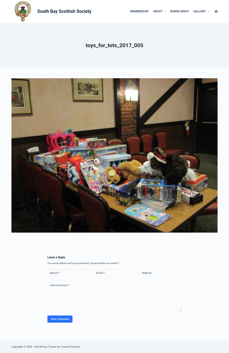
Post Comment (60, 319)
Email (100, 273)
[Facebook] (216, 11)
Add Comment (59, 285)
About (160, 11)
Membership (139, 11)
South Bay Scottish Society (64, 11)
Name (54, 273)
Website (147, 273)
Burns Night (179, 11)
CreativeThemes (70, 346)
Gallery (202, 11)
